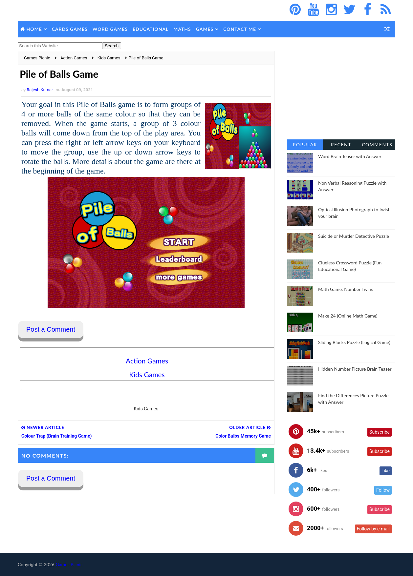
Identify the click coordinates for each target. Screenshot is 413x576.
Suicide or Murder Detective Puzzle (353, 236)
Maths (182, 29)
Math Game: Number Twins (345, 289)
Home (34, 29)
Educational (150, 29)
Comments (377, 144)
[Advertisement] (341, 92)
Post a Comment (50, 329)
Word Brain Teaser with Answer (349, 156)
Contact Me (239, 29)
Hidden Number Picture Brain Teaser (355, 369)
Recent (341, 144)
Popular (305, 144)
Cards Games (70, 29)
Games (205, 29)
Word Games (110, 29)
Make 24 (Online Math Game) (348, 316)
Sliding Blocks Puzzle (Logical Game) (354, 342)
